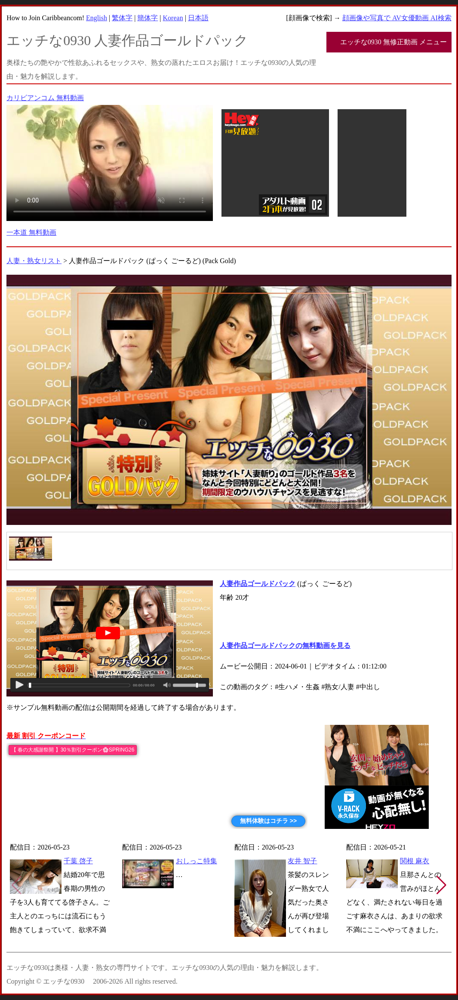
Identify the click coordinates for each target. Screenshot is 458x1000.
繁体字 (122, 17)
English (96, 17)
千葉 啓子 (78, 861)
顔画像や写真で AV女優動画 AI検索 (397, 17)
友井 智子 (302, 861)
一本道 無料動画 (31, 232)
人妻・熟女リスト (33, 260)
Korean (173, 17)
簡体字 (147, 17)
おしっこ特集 (196, 861)
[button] (441, 885)
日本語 (198, 17)
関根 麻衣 (414, 861)
